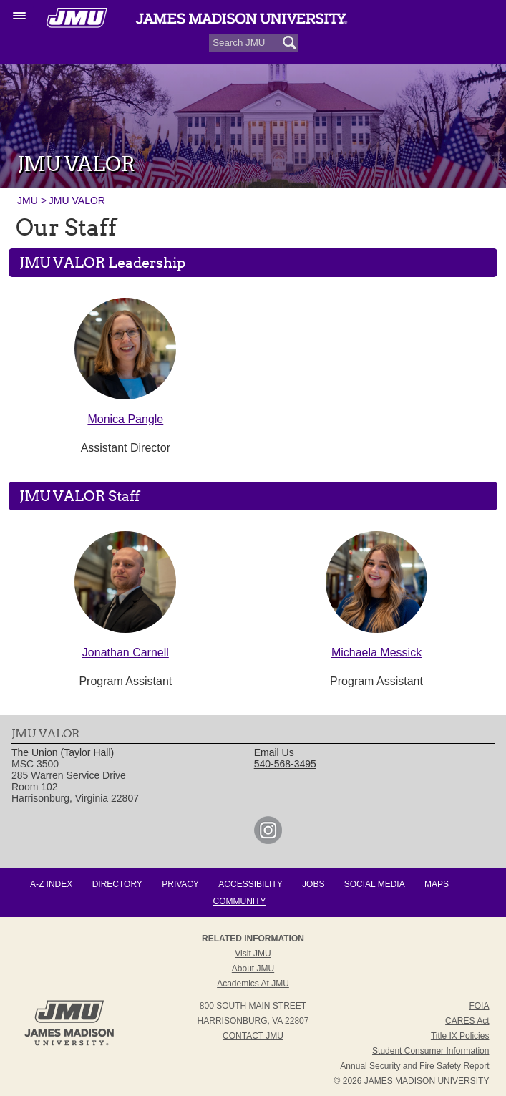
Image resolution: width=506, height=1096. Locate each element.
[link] (268, 840)
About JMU (253, 969)
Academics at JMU (253, 984)
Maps (436, 884)
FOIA (479, 1006)
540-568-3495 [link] (285, 764)
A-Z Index (51, 884)
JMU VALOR (77, 200)
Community (239, 901)
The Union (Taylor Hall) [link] (62, 752)
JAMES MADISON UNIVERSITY (427, 1081)
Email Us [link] (274, 752)
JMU (27, 200)
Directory (117, 884)
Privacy (180, 884)
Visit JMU (253, 954)
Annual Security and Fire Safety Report (414, 1066)
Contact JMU (253, 1036)
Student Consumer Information (430, 1051)
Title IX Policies (460, 1036)
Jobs (313, 884)
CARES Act (467, 1021)
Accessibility (250, 884)
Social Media (374, 884)
